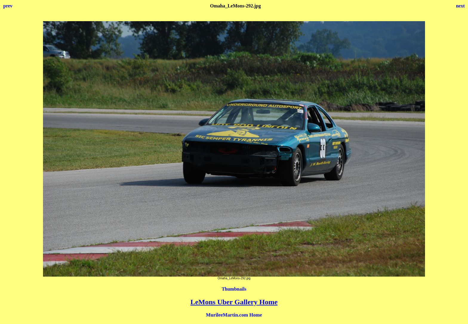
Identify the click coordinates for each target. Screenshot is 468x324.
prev (8, 5)
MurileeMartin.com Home (234, 315)
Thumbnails (234, 289)
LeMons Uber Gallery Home (234, 302)
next (460, 5)
